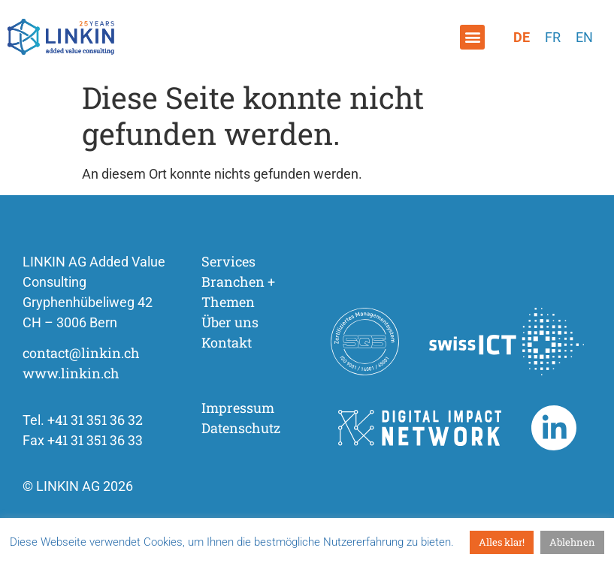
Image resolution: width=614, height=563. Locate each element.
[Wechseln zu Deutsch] (521, 38)
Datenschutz (240, 428)
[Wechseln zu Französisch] (552, 38)
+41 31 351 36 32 (95, 420)
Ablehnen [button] (572, 542)
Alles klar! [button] (502, 542)
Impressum (237, 408)
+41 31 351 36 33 (95, 440)
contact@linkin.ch (81, 353)
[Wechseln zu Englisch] (584, 38)
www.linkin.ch (71, 373)
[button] (472, 37)
